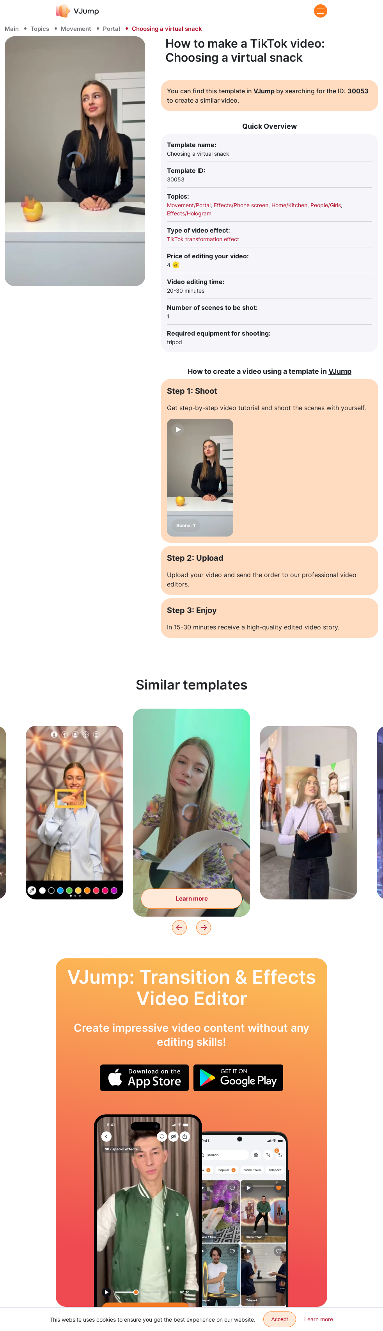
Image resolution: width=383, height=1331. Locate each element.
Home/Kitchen (289, 205)
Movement (76, 28)
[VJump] (77, 11)
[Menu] (320, 11)
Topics (39, 28)
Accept (279, 1319)
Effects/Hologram (189, 213)
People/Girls (325, 205)
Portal (111, 28)
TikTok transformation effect (203, 239)
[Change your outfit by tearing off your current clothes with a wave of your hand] (148, 1210)
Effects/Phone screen (241, 205)
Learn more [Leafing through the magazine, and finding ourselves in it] (192, 898)
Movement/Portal (189, 205)
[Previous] (179, 927)
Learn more (318, 1319)
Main (12, 28)
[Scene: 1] (200, 478)
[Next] (203, 927)
